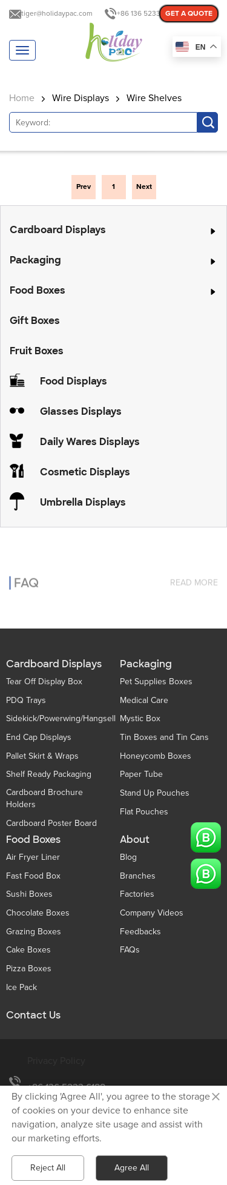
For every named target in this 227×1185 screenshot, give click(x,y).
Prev (83, 186)
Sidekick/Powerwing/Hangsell (61, 718)
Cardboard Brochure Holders (44, 798)
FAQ (26, 576)
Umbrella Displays (83, 502)
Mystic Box (140, 718)
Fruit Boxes (37, 351)
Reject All (47, 1168)
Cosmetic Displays (85, 472)
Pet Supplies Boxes (156, 681)
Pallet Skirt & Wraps (42, 756)
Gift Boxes (35, 320)
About (135, 839)
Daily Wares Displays (90, 441)
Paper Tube (141, 774)
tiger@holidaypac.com (57, 13)
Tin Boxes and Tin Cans (164, 737)
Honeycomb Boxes (155, 756)
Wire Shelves (154, 98)
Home (22, 98)
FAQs (130, 950)
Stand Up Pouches (154, 793)
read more (194, 575)
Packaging (35, 260)
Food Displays (73, 381)
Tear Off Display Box (44, 681)
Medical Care (144, 700)
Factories (137, 894)
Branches (138, 876)
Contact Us (33, 1015)
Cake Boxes (28, 950)
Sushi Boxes (29, 894)
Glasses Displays (81, 411)
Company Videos (151, 913)
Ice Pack (21, 987)
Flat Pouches (144, 812)
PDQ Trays (26, 700)
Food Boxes (37, 290)
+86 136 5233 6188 (147, 13)
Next (144, 186)
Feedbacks (140, 931)
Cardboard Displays (58, 229)
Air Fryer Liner (33, 857)
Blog (128, 857)
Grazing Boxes (33, 931)
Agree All (131, 1168)
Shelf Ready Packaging (48, 774)
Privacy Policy (56, 1061)
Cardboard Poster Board (51, 823)
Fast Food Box (33, 876)
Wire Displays (80, 98)
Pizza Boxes (28, 968)
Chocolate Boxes (38, 913)
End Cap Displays (38, 737)
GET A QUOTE (188, 13)
